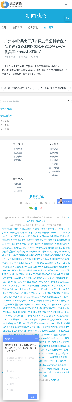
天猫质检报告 (32, 240)
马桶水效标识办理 (32, 232)
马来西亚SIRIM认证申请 (54, 327)
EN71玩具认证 (40, 270)
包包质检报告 (50, 244)
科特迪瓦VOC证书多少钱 (30, 308)
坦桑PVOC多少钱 (17, 289)
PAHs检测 (23, 274)
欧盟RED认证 (25, 266)
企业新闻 (48, 27)
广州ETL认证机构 (34, 278)
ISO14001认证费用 (35, 334)
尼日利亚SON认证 (29, 293)
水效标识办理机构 (15, 232)
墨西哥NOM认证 (22, 304)
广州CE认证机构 (24, 270)
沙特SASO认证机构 (54, 255)
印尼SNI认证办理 (25, 323)
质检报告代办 (43, 236)
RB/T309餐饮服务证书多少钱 (54, 368)
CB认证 (58, 263)
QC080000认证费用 (41, 346)
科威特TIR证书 (9, 263)
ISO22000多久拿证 (46, 338)
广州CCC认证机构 (13, 236)
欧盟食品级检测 (51, 266)
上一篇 (19, 88)
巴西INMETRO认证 (40, 304)
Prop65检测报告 (62, 278)
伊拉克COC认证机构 (44, 263)
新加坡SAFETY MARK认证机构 (48, 323)
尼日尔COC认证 (40, 316)
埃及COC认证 (19, 312)
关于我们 (18, 144)
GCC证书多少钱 (39, 259)
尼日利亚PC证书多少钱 (49, 293)
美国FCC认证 (34, 274)
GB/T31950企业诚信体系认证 (54, 353)
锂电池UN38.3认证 (33, 331)
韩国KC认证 (48, 300)
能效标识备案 (39, 229)
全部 (3, 27)
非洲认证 (54, 160)
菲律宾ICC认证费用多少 (30, 327)
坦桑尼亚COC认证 (49, 285)
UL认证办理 (48, 278)
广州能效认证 (52, 229)
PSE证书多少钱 (19, 300)
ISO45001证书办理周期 (55, 334)
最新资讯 (17, 27)
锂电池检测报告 (55, 248)
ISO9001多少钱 (18, 334)
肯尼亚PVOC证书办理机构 (27, 285)
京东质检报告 (19, 240)
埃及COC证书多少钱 (36, 312)
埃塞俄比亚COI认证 (22, 319)
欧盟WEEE (38, 266)
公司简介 (18, 149)
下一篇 (55, 88)
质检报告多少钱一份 (20, 244)
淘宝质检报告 (45, 240)
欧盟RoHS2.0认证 (55, 270)
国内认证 (54, 149)
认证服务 (54, 144)
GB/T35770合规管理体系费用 (53, 357)
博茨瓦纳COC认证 (55, 312)
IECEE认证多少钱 (22, 259)
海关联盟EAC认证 (55, 297)
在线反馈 (18, 156)
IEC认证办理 (17, 331)
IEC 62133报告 (49, 331)
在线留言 (18, 152)
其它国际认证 (54, 171)
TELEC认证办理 (34, 300)
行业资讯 (33, 27)
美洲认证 (54, 164)
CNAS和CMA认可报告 (36, 248)
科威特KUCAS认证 (25, 263)
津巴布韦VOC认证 (51, 308)
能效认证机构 (26, 229)
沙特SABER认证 (36, 255)
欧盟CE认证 (13, 266)
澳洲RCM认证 (24, 297)
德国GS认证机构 (40, 281)
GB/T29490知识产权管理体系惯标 (50, 365)
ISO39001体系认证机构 (57, 350)
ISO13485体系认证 (56, 342)
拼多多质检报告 (60, 240)
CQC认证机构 (21, 255)
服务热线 (36, 196)
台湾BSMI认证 (56, 319)
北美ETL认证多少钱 (16, 278)
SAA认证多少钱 (38, 297)
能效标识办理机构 (10, 229)
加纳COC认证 (55, 316)
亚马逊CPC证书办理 (13, 281)
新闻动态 (18, 179)
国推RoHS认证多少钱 (51, 251)
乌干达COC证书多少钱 (54, 289)
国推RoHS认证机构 (31, 251)
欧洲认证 (54, 156)
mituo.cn (55, 380)
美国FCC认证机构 (50, 274)
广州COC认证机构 (40, 319)
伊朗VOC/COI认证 (58, 304)
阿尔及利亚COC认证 (22, 316)
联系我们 (18, 160)
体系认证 (54, 175)
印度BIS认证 (8, 304)
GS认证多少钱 (55, 281)
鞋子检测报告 (37, 244)
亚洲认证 (54, 152)
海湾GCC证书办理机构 (58, 259)
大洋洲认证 (54, 168)
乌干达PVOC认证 (34, 289)
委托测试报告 (15, 251)
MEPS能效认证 (62, 300)
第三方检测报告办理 (16, 248)
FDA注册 (27, 281)
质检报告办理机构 (58, 236)
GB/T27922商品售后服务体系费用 (52, 361)
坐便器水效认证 (49, 232)
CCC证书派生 (29, 236)
